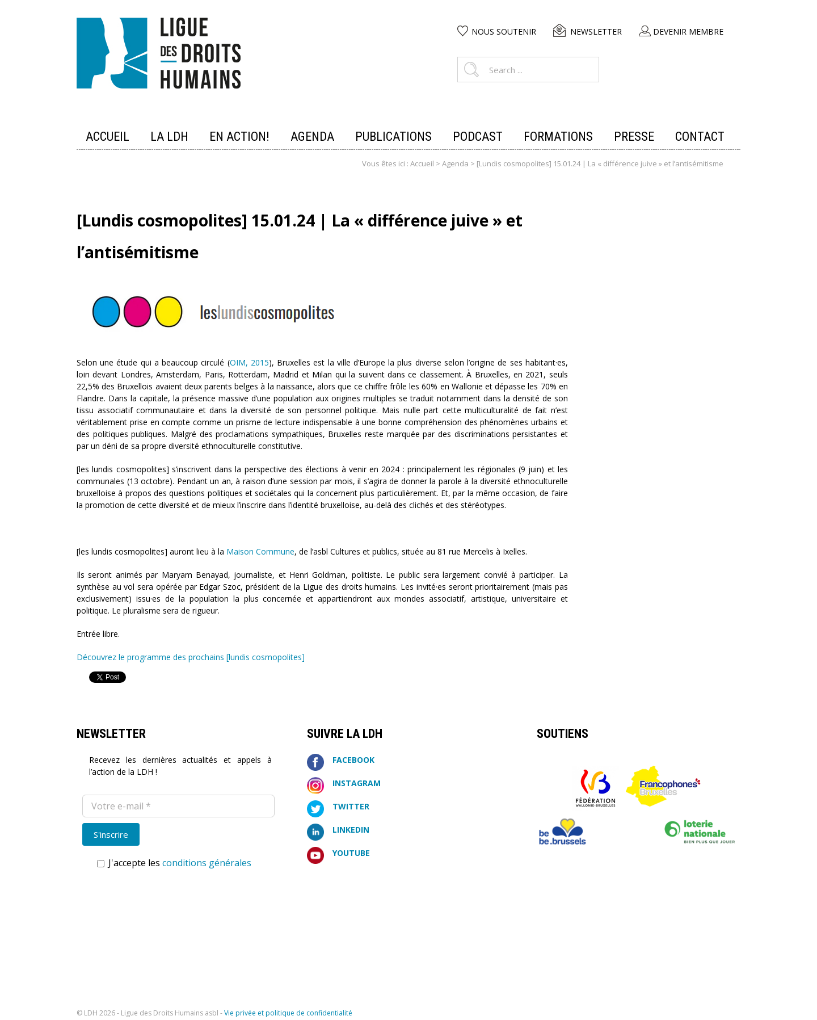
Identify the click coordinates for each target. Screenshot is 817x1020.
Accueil (422, 163)
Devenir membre (688, 31)
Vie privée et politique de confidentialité (288, 1013)
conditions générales (206, 863)
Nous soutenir (503, 31)
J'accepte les (174, 863)
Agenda (455, 163)
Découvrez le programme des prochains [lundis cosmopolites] (191, 657)
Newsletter (596, 31)
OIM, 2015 (249, 362)
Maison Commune (260, 551)
